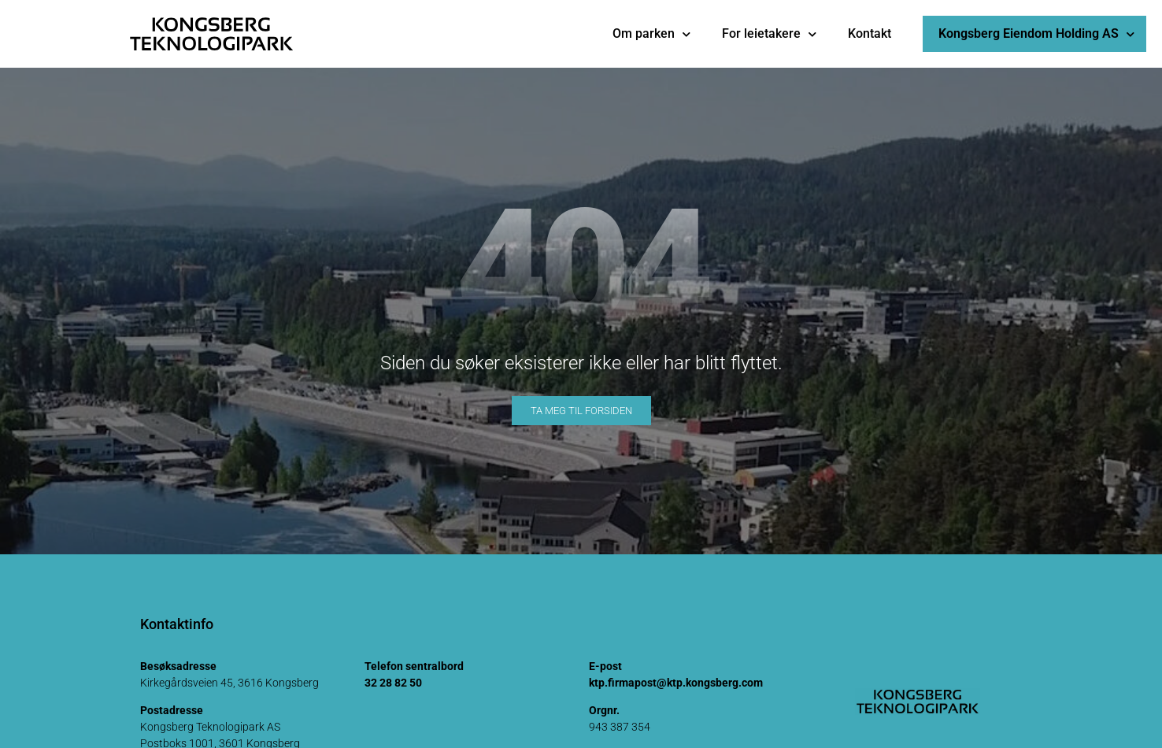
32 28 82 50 (393, 682)
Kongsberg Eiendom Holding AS (1036, 34)
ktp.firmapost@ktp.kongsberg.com (676, 682)
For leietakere (769, 34)
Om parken (651, 34)
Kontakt (869, 33)
